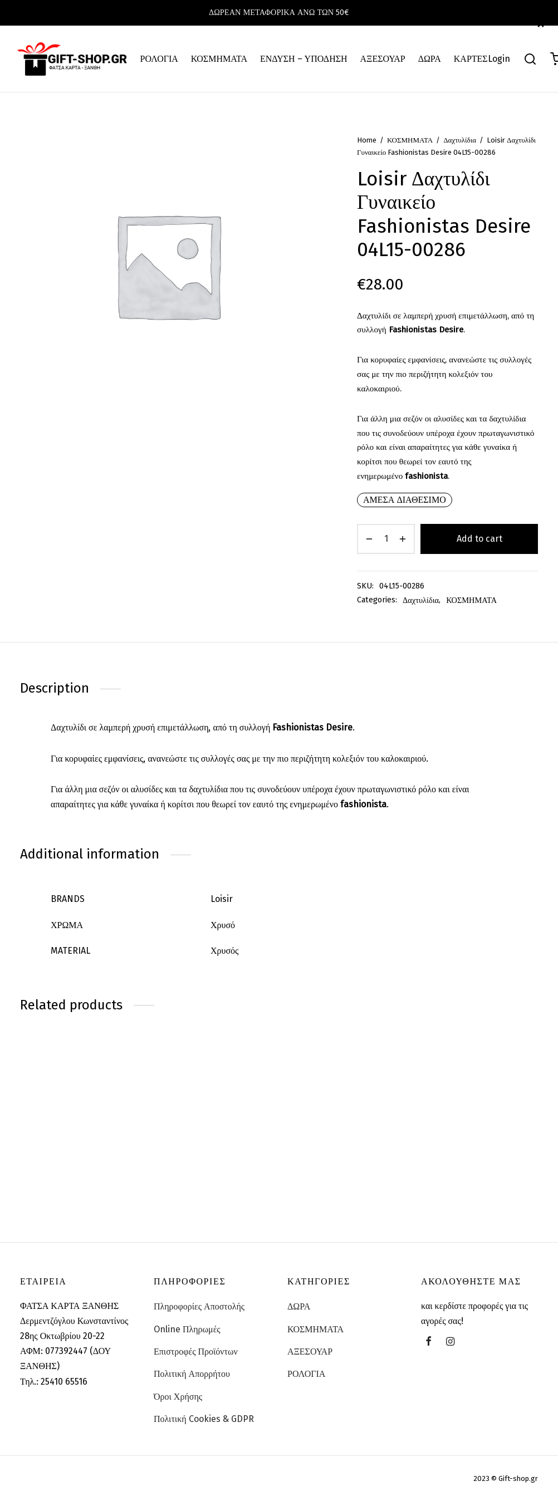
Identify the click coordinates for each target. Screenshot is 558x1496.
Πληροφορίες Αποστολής (199, 1306)
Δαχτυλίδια (459, 140)
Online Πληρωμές (187, 1329)
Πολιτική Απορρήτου (192, 1374)
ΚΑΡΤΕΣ (471, 58)
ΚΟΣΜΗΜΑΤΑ (219, 58)
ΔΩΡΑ (429, 58)
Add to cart (479, 538)
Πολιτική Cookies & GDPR (204, 1419)
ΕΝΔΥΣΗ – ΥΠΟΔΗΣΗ (303, 58)
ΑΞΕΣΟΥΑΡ (382, 58)
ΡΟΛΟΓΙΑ (159, 58)
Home (366, 140)
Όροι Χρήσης (178, 1396)
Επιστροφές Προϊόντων (196, 1351)
